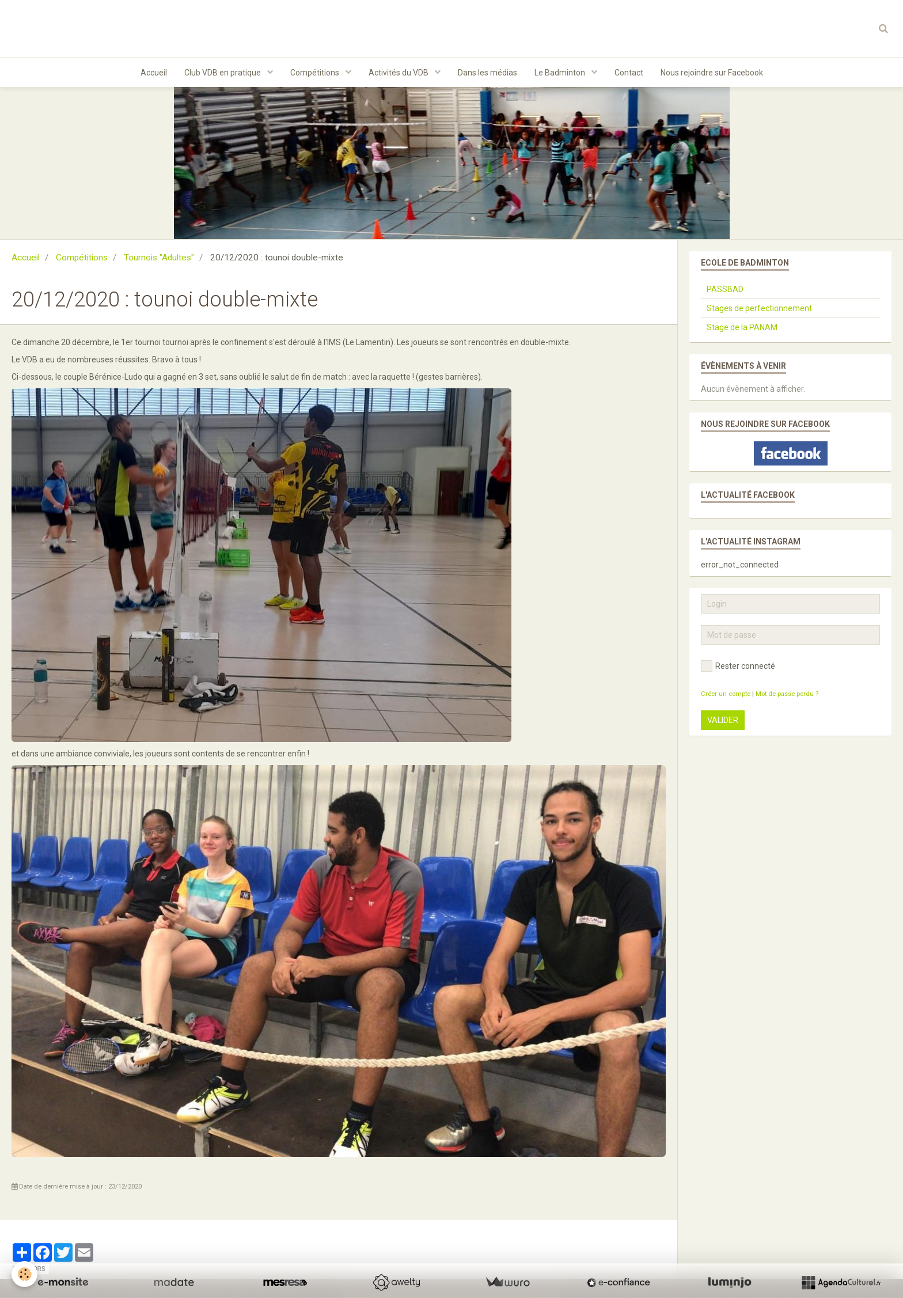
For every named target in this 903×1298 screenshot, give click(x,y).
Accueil (154, 72)
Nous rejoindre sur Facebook (712, 72)
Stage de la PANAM (742, 327)
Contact (628, 72)
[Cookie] (24, 1274)
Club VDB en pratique (223, 72)
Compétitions (315, 72)
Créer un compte (725, 694)
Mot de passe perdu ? (787, 694)
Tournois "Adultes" (159, 257)
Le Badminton (560, 72)
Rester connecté (738, 666)
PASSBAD (725, 289)
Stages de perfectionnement (759, 308)
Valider (722, 720)
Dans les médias (487, 72)
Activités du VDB (399, 72)
